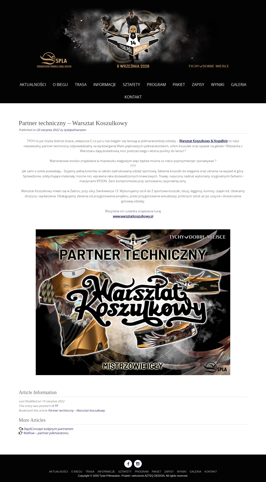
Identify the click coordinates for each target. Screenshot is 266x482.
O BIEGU (60, 84)
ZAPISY (198, 84)
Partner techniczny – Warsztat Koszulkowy (76, 410)
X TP (55, 406)
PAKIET (179, 84)
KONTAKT (133, 97)
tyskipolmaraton (75, 130)
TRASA (81, 84)
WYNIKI (217, 84)
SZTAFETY (131, 84)
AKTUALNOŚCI (33, 84)
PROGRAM (156, 84)
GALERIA (238, 84)
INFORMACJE (104, 84)
